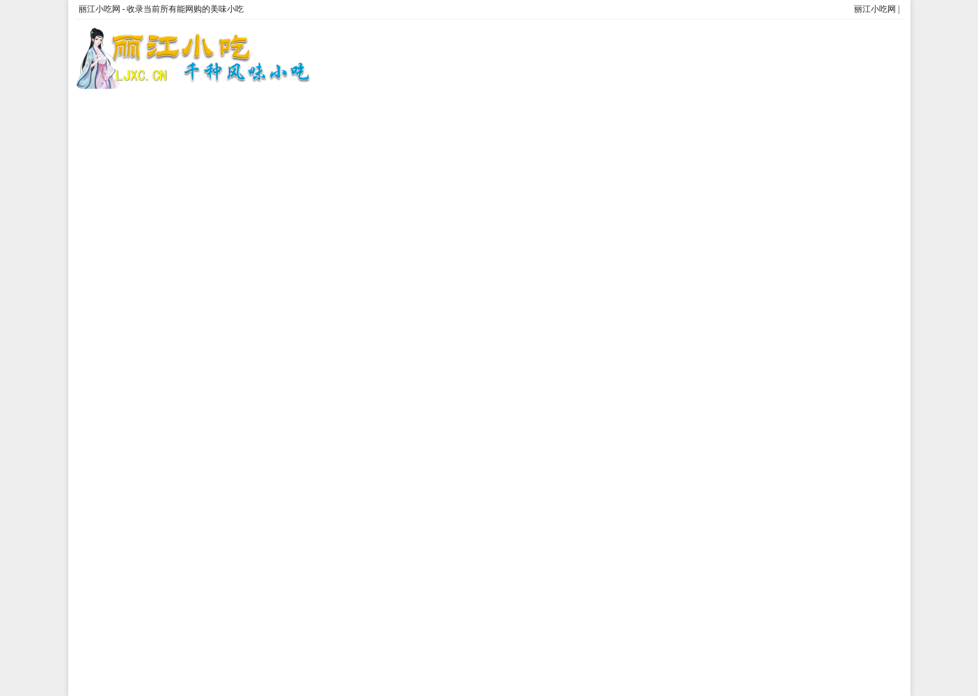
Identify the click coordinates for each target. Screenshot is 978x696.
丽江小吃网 (875, 9)
